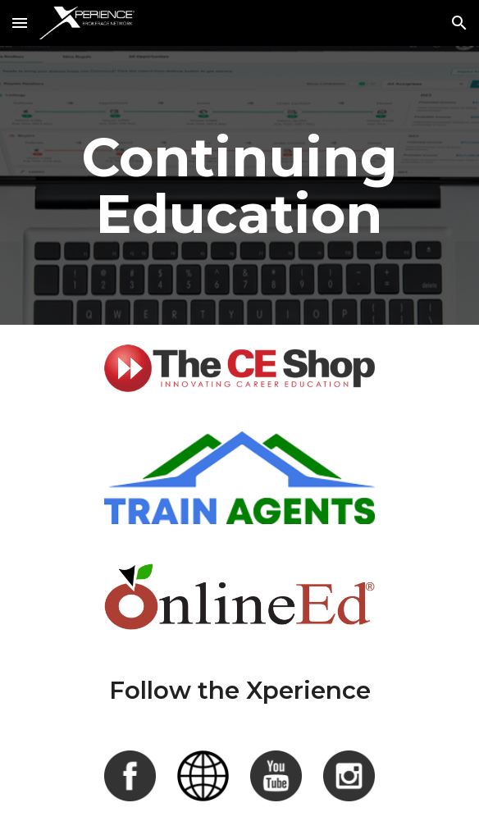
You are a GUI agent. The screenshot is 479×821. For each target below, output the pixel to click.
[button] (19, 22)
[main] (239, 185)
